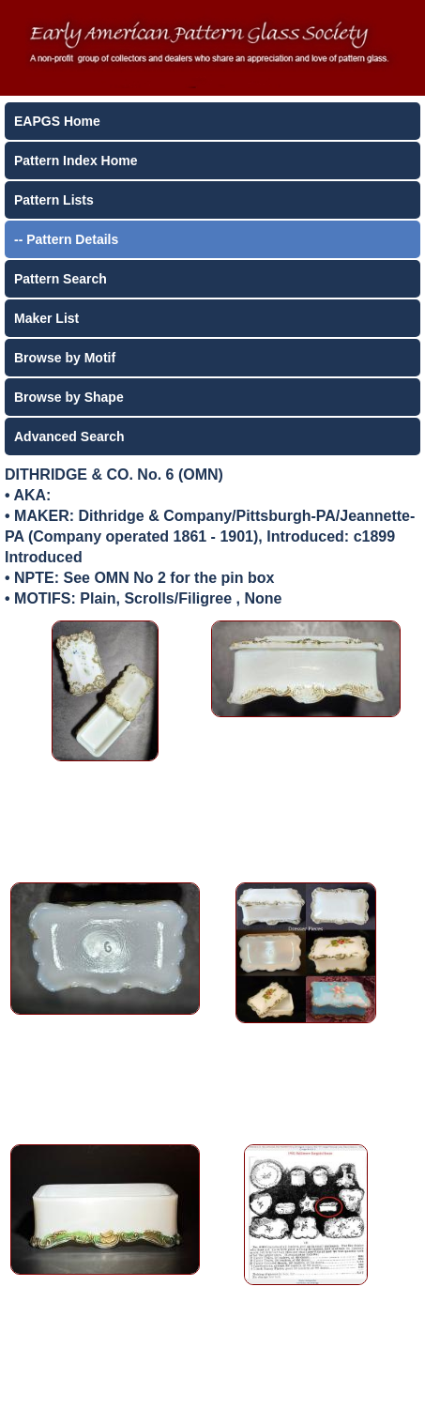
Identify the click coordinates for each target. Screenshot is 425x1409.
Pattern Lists (54, 199)
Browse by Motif (64, 357)
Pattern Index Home (75, 160)
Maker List (46, 318)
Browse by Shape (69, 397)
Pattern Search (60, 278)
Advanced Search (69, 436)
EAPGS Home (57, 121)
